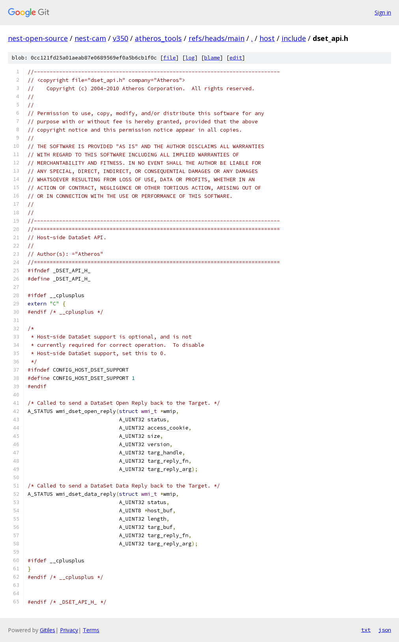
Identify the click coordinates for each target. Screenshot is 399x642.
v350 (120, 38)
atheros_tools (158, 38)
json (384, 629)
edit (235, 57)
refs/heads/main (216, 38)
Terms (91, 630)
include (294, 38)
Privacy (69, 630)
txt (366, 629)
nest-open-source (38, 38)
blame (212, 57)
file (169, 57)
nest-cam (90, 38)
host (267, 38)
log (190, 57)
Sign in (383, 12)
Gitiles (47, 630)
